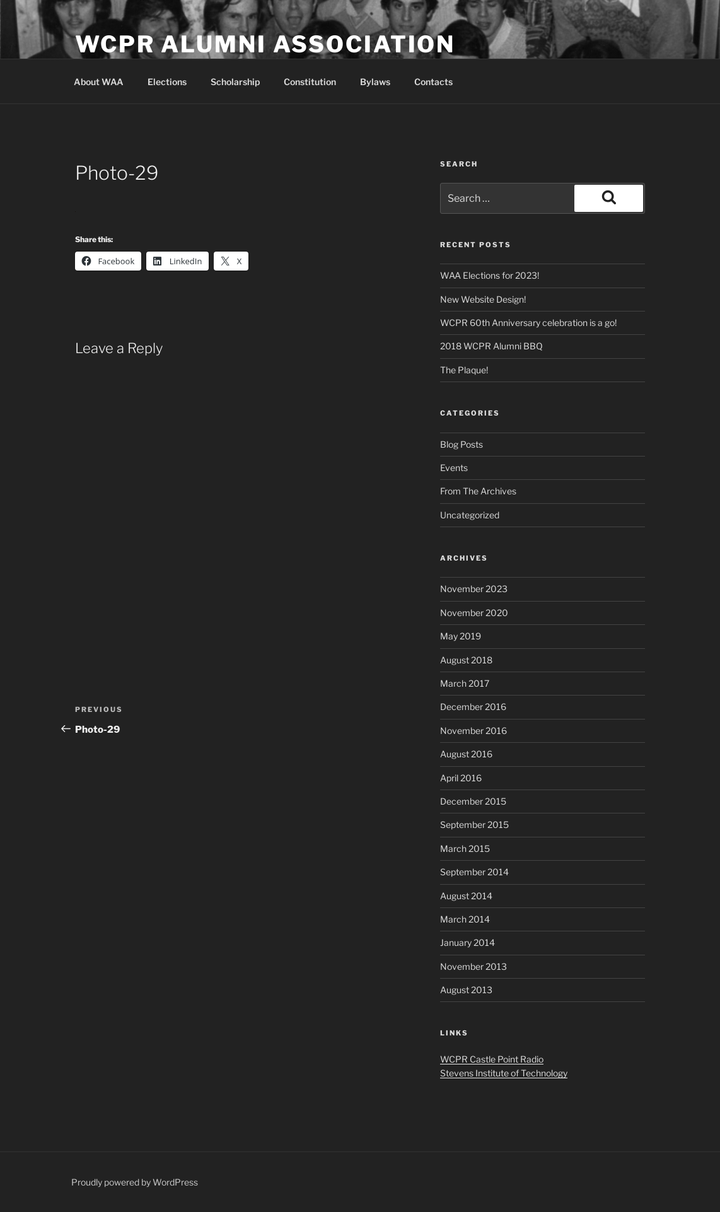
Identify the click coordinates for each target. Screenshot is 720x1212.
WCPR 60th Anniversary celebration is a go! (528, 322)
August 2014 (466, 895)
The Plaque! (464, 369)
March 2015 (465, 848)
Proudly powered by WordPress (134, 1182)
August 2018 (466, 660)
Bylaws (375, 81)
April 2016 (461, 777)
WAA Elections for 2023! (489, 275)
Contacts (433, 81)
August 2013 (466, 989)
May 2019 (460, 636)
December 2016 (473, 706)
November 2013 (473, 966)
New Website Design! (483, 299)
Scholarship (235, 81)
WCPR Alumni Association (265, 44)
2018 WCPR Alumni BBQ (491, 346)
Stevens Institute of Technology (503, 1073)
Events (454, 467)
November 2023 (474, 588)
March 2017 (464, 683)
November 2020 (474, 612)
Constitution (310, 81)
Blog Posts (461, 444)
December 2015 (473, 801)
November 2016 (473, 730)
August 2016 (466, 754)
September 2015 (474, 824)
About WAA (99, 81)
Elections (167, 81)
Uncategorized (469, 515)
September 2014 (474, 871)
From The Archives (478, 491)
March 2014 (465, 919)
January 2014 (467, 942)
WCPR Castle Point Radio (491, 1059)
